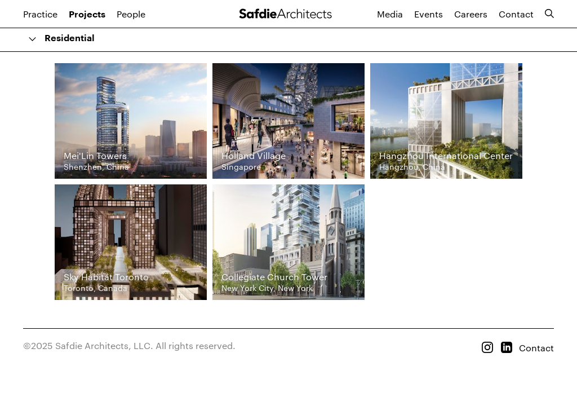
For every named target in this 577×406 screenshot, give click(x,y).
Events (428, 13)
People (131, 13)
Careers (470, 13)
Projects (87, 14)
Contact (516, 13)
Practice (40, 13)
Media (390, 13)
